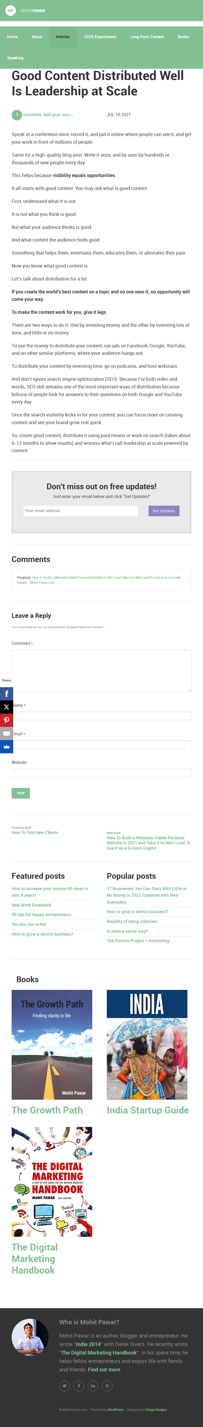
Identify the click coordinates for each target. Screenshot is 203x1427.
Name (19, 705)
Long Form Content (147, 37)
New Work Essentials (31, 905)
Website (19, 762)
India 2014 (88, 1344)
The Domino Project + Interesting (138, 941)
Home (12, 37)
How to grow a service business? (42, 934)
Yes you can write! (29, 924)
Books (183, 37)
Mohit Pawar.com (25, 10)
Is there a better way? (127, 931)
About (37, 37)
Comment (22, 643)
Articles (63, 37)
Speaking (15, 58)
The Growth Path (47, 1111)
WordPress (115, 1410)
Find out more (104, 1370)
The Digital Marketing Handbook (35, 1259)
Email (18, 734)
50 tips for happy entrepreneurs (41, 915)
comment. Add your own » (42, 115)
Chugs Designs (156, 1410)
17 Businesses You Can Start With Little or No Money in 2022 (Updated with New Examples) (147, 896)
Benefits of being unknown (132, 921)
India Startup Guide (148, 1111)
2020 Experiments (100, 37)
